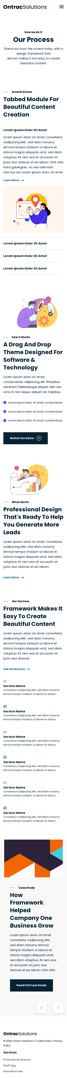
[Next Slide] (58, 1007)
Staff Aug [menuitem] (9, 1065)
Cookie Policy (43, 1041)
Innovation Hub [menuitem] (13, 1071)
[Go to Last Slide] (41, 1007)
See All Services (16, 669)
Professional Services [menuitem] (17, 1059)
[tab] (33, 180)
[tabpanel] (33, 184)
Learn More (13, 180)
